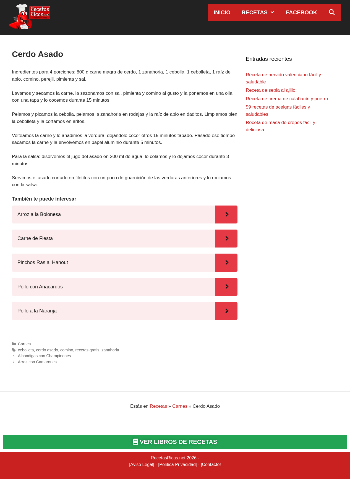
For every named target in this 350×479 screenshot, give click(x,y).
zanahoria (110, 350)
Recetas (261, 12)
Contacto (211, 464)
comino (66, 350)
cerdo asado (47, 350)
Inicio (222, 12)
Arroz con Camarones (37, 362)
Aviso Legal (141, 464)
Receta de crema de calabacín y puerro (287, 98)
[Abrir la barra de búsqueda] (332, 12)
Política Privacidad (177, 464)
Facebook (301, 12)
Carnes (24, 344)
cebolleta (26, 350)
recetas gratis (87, 350)
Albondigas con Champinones (44, 356)
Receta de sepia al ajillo (271, 90)
